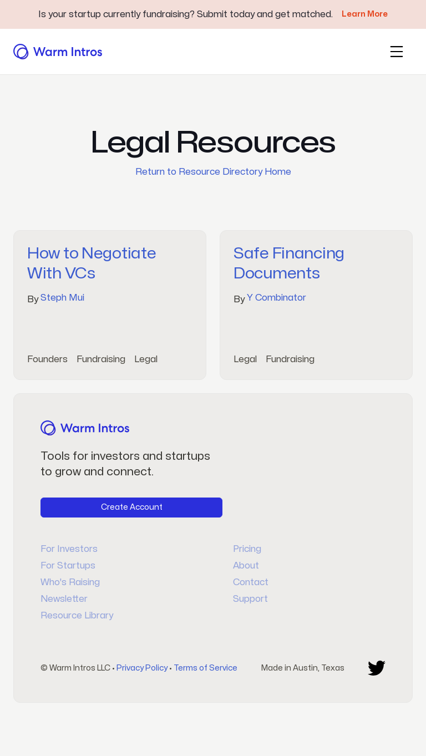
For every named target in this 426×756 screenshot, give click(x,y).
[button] (397, 51)
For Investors (69, 549)
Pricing (247, 549)
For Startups (67, 565)
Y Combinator (276, 297)
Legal (146, 359)
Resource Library (76, 615)
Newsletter (64, 599)
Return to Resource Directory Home (213, 172)
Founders (47, 359)
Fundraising (101, 359)
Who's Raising (70, 582)
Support (250, 599)
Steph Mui (62, 297)
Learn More (365, 14)
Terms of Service (205, 668)
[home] (57, 51)
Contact (250, 582)
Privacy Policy (142, 668)
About (246, 565)
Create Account (132, 507)
